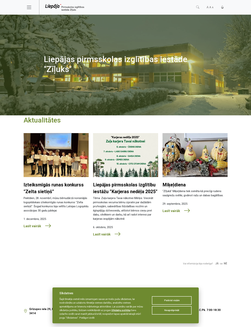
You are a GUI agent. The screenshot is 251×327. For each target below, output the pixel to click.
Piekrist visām (172, 300)
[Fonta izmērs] (210, 7)
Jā (217, 263)
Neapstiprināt (171, 310)
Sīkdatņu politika (120, 310)
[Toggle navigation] (31, 7)
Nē (225, 263)
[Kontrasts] (222, 7)
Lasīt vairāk (37, 226)
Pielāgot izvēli (87, 317)
